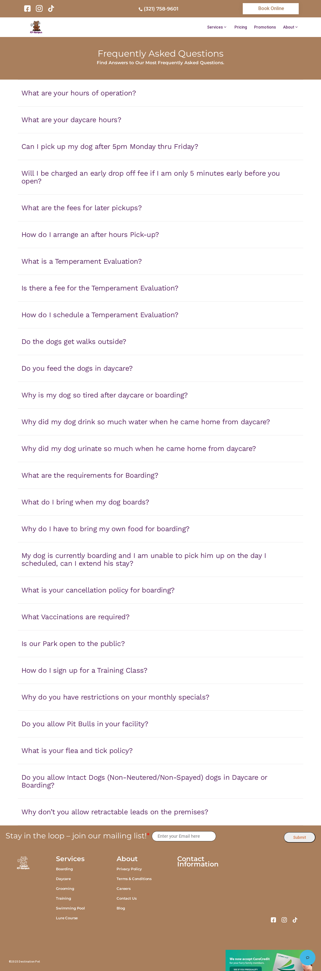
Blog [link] (121, 908)
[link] (28, 8)
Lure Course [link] (67, 918)
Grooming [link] (65, 889)
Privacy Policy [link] (129, 869)
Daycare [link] (63, 879)
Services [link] (215, 27)
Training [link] (63, 898)
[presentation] (250, 836)
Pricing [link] (241, 27)
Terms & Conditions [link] (134, 879)
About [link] (288, 27)
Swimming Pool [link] (70, 908)
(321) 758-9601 (161, 9)
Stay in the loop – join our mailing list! (78, 835)
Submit (299, 837)
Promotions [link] (265, 27)
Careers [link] (124, 889)
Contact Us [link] (126, 898)
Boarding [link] (64, 869)
